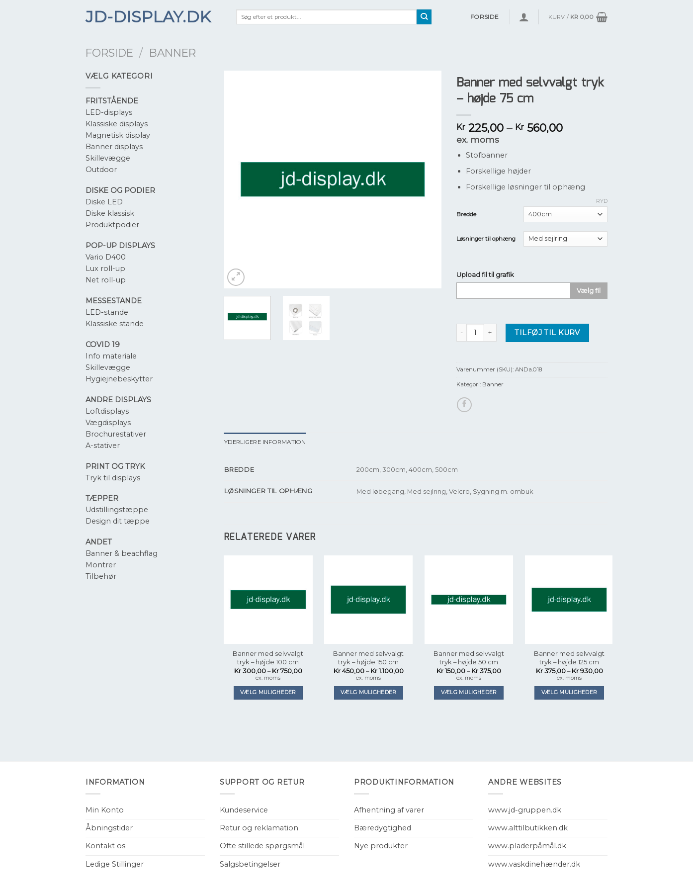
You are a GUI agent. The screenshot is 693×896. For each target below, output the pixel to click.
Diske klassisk (110, 213)
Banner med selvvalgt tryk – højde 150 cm (368, 657)
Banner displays (114, 146)
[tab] (265, 442)
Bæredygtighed (382, 827)
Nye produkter (381, 845)
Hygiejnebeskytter (119, 378)
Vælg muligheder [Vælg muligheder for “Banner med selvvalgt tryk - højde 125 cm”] (569, 692)
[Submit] (424, 16)
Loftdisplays (107, 411)
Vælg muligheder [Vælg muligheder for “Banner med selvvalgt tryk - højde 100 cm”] (268, 692)
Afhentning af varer (389, 810)
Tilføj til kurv (547, 332)
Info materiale (111, 356)
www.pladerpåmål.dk (527, 845)
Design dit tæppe (118, 521)
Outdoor (101, 169)
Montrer (101, 564)
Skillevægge (108, 158)
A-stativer (103, 445)
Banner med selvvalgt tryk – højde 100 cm (268, 657)
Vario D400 (106, 257)
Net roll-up (106, 279)
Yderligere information (265, 442)
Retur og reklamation (259, 827)
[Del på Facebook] (464, 404)
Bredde (466, 214)
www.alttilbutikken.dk (528, 827)
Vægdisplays (108, 422)
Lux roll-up (105, 268)
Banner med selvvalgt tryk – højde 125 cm (569, 657)
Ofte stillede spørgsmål (262, 845)
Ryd (601, 200)
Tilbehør (101, 576)
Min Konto (105, 810)
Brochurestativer (116, 434)
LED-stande (107, 312)
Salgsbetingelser (250, 864)
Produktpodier (112, 224)
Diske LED (104, 201)
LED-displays (109, 112)
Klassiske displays (117, 123)
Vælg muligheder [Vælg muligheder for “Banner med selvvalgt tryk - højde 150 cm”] (369, 692)
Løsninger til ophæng (486, 238)
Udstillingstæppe (117, 509)
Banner (172, 52)
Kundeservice (244, 810)
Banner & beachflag (122, 553)
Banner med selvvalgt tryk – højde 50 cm (468, 657)
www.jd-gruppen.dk (524, 810)
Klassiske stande (115, 323)
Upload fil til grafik (485, 274)
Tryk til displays (113, 477)
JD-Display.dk (148, 17)
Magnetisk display (118, 135)
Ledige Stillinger (115, 864)
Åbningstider (109, 827)
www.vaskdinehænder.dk (534, 864)
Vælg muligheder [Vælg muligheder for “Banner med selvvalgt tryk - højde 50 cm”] (469, 692)
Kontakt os (105, 845)
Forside (109, 52)
